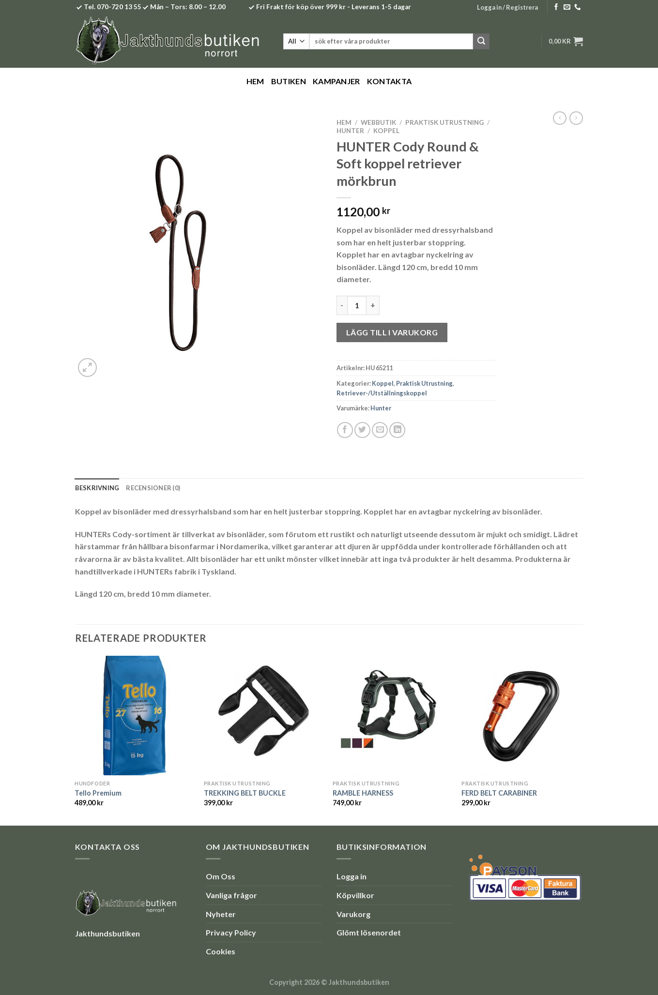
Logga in (352, 876)
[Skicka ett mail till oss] (567, 7)
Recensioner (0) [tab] (153, 488)
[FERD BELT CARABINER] (521, 715)
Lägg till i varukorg (392, 332)
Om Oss (220, 876)
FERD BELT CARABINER (499, 793)
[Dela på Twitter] (362, 430)
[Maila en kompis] (380, 430)
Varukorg (353, 914)
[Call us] (577, 7)
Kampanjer (336, 81)
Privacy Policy (231, 932)
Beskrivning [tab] (97, 488)
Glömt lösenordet (369, 932)
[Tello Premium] (134, 715)
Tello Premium (98, 793)
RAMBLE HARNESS (363, 793)
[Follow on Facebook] (556, 7)
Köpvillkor (355, 895)
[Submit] (481, 41)
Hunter (350, 131)
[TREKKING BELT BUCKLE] (263, 715)
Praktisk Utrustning (444, 122)
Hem (255, 81)
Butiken (288, 81)
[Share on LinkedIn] (397, 430)
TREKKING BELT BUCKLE (245, 793)
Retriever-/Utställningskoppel (382, 393)
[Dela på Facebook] (345, 430)
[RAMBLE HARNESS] (392, 715)
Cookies (220, 951)
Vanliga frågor (231, 895)
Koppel (386, 131)
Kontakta (389, 81)
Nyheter (221, 914)
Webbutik (378, 122)
